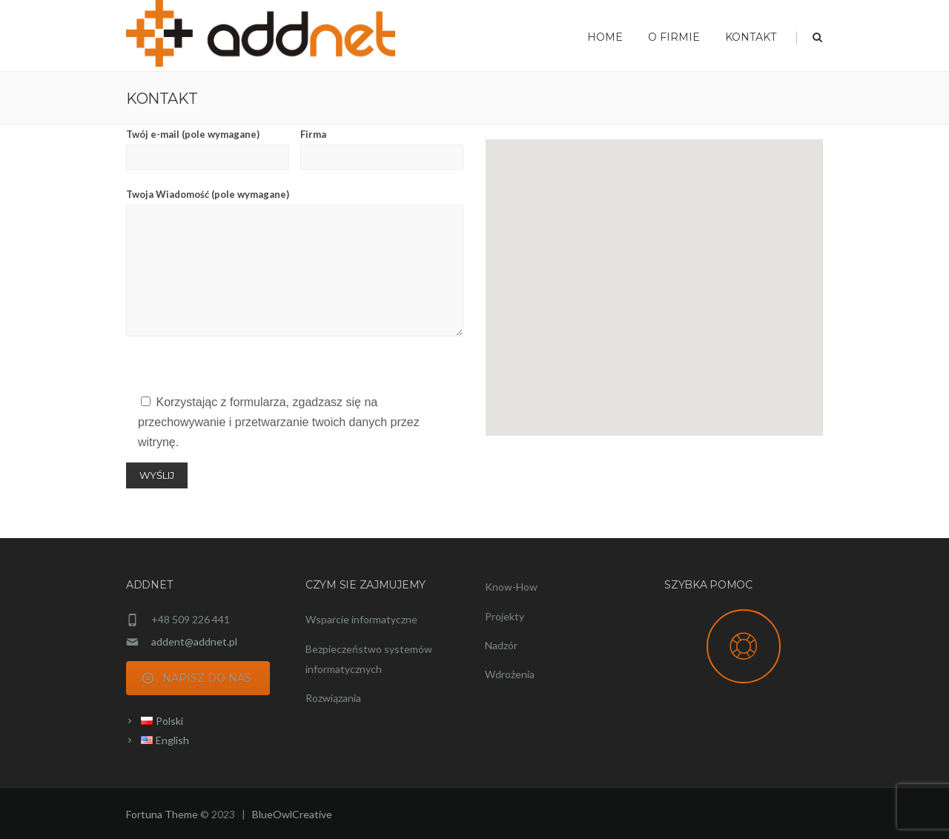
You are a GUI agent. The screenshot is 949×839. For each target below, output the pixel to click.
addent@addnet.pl (194, 641)
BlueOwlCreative (292, 814)
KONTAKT (750, 37)
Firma (381, 149)
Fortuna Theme (162, 814)
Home (605, 37)
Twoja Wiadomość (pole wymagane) (294, 262)
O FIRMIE (674, 37)
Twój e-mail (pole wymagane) (207, 149)
